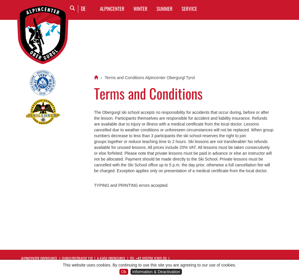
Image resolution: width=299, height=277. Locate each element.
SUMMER (165, 8)
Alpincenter (112, 8)
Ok (123, 271)
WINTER (140, 8)
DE (83, 8)
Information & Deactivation (156, 271)
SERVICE (189, 8)
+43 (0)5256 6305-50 (151, 258)
